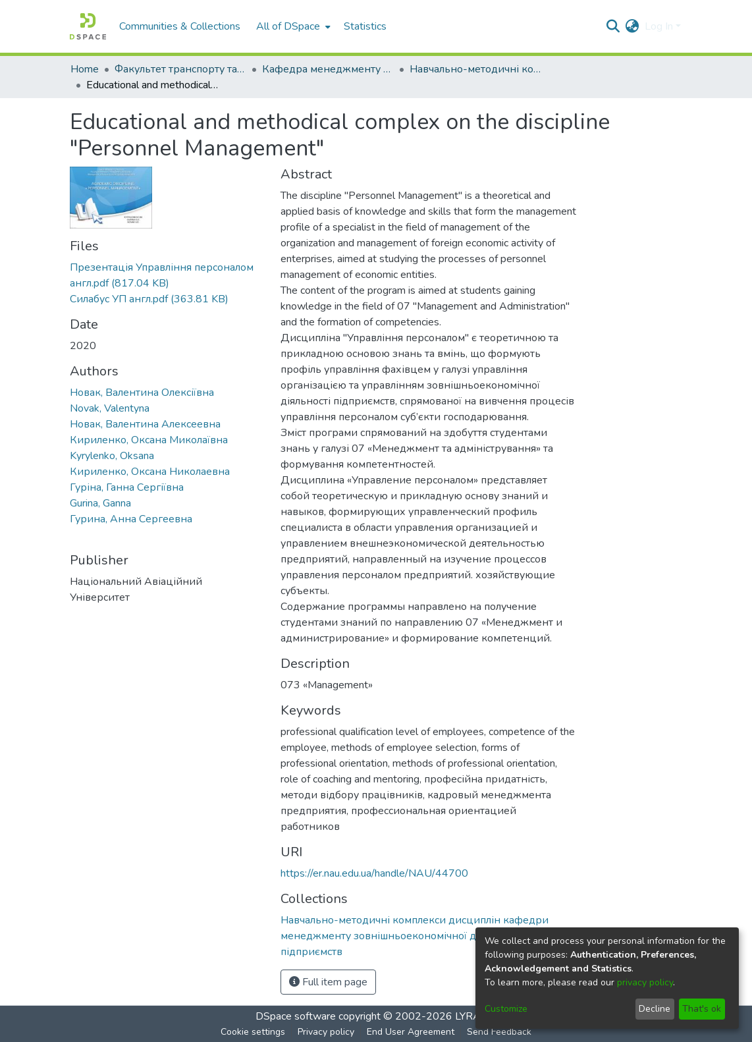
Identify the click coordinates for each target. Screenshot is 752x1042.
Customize (506, 1008)
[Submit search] (613, 26)
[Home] (88, 26)
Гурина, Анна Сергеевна (131, 519)
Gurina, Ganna (100, 503)
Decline (654, 1008)
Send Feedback (499, 1032)
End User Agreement (410, 1032)
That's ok (701, 1008)
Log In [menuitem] (659, 26)
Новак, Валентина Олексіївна (142, 392)
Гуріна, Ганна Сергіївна (127, 487)
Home (84, 69)
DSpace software (295, 1016)
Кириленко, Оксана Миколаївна (149, 440)
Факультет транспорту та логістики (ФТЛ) (180, 69)
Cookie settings (253, 1032)
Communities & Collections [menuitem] (179, 26)
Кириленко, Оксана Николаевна (150, 471)
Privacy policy (326, 1032)
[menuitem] (292, 26)
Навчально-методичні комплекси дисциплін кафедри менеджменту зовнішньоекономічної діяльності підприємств (475, 69)
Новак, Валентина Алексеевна (145, 424)
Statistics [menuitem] (365, 26)
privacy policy (645, 982)
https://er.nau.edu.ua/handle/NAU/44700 (374, 873)
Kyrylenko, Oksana (112, 456)
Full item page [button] (328, 982)
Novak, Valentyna (109, 408)
